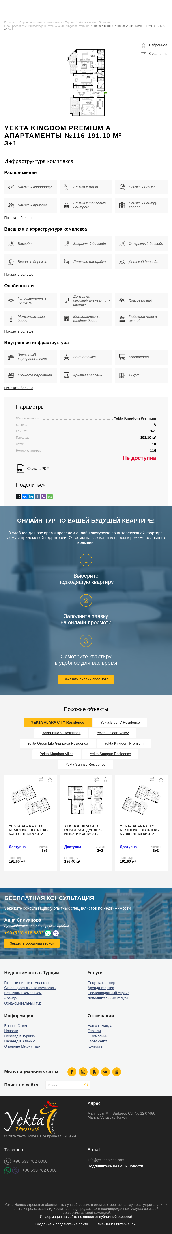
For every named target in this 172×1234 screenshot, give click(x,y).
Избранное (158, 45)
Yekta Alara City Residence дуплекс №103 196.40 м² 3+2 (83, 830)
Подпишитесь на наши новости (115, 1166)
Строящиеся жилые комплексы (30, 988)
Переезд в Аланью (19, 1041)
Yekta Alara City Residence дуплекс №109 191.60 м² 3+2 (28, 830)
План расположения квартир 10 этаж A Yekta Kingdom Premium (46, 26)
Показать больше (18, 218)
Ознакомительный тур (22, 1003)
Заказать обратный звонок (32, 943)
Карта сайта (98, 1041)
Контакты (95, 1046)
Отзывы (94, 1031)
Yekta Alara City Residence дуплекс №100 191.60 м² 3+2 (139, 830)
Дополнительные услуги (108, 998)
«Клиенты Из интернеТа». (115, 1224)
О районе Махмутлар (22, 1046)
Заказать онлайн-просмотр (86, 679)
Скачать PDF (38, 469)
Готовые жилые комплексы (26, 983)
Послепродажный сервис (108, 993)
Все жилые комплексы (23, 993)
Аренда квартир (101, 988)
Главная (9, 22)
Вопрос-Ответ (15, 1026)
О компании (97, 1036)
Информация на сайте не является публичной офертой (86, 1217)
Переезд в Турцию (19, 1036)
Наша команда (100, 1026)
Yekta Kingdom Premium (95, 22)
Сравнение (158, 54)
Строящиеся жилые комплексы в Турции (46, 22)
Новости (11, 1031)
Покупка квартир (101, 983)
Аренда (10, 998)
